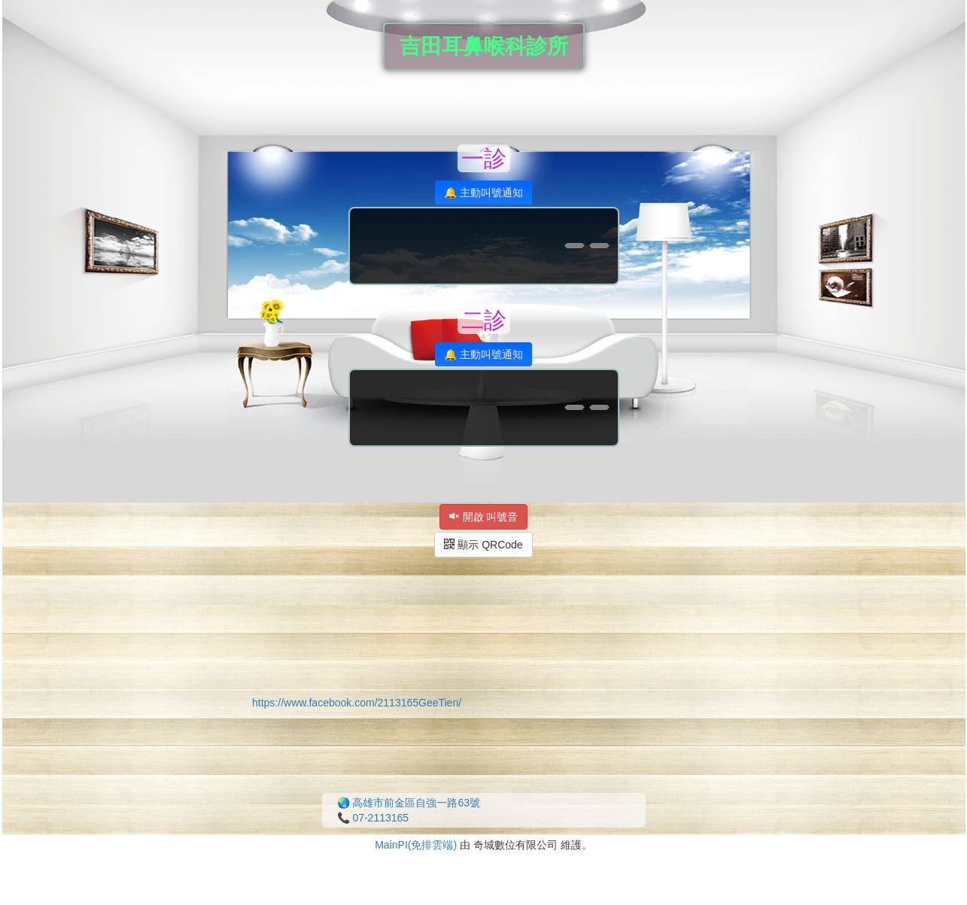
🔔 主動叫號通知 (483, 193)
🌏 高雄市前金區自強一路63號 (408, 803)
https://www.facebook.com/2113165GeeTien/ (356, 703)
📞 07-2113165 (373, 818)
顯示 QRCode (483, 545)
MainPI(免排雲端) (416, 845)
